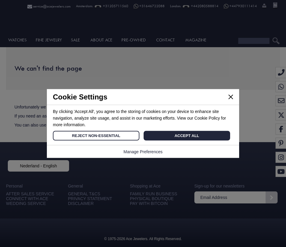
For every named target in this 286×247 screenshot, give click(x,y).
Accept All (187, 135)
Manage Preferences (143, 151)
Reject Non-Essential (96, 135)
